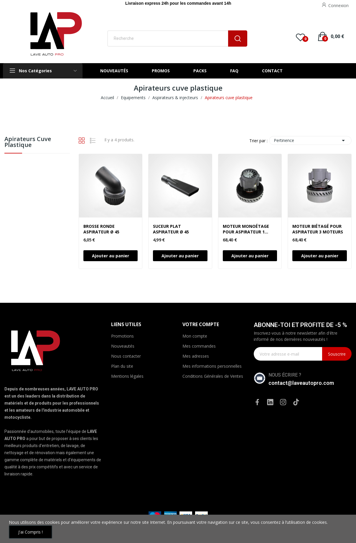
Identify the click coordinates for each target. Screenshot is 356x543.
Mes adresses (195, 356)
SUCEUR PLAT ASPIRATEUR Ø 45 (171, 229)
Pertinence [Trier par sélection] (310, 140)
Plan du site (122, 366)
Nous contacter (126, 356)
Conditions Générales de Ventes (212, 376)
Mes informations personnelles (212, 366)
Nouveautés (122, 346)
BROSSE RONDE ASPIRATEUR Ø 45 (101, 229)
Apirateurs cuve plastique (27, 142)
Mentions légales (127, 376)
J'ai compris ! (30, 532)
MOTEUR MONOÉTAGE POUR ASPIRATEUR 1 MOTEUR (246, 229)
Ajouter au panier (110, 256)
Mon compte (194, 336)
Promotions (122, 336)
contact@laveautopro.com (301, 383)
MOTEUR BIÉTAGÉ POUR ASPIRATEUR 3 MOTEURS (317, 229)
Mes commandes (199, 346)
